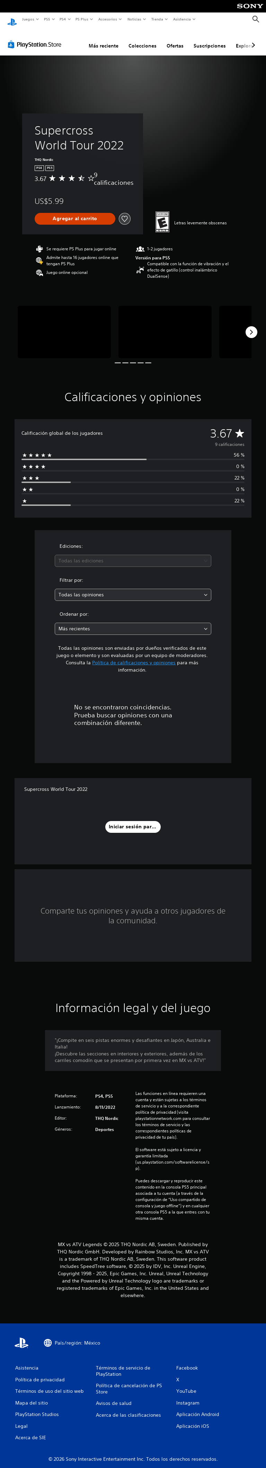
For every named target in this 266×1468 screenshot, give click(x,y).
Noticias (134, 19)
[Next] (251, 325)
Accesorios (107, 19)
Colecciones (142, 39)
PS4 (63, 19)
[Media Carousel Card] (64, 325)
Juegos (28, 19)
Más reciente (103, 39)
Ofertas (175, 39)
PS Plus (82, 19)
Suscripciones (210, 39)
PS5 (47, 19)
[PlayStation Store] (36, 37)
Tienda (157, 19)
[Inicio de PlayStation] (12, 19)
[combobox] (133, 554)
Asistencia (182, 19)
